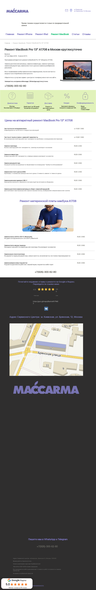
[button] (41, 34)
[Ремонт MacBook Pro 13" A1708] (37, 43)
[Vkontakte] (46, 309)
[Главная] (7, 43)
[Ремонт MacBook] (19, 43)
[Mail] (67, 10)
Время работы (17, 561)
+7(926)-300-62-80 (47, 546)
